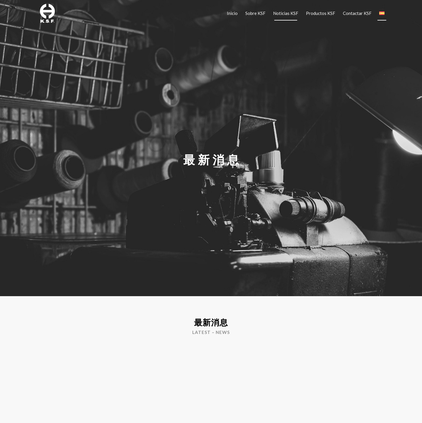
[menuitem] (232, 13)
